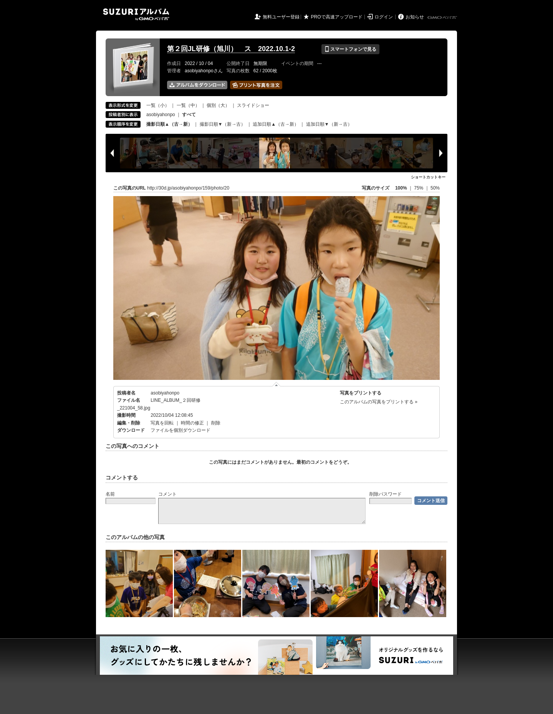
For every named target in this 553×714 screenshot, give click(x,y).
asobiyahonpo (160, 114)
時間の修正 (192, 423)
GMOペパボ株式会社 (442, 18)
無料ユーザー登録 (281, 17)
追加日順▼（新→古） (329, 124)
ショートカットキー (428, 177)
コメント (167, 494)
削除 (215, 423)
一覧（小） (157, 105)
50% (435, 188)
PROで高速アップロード (337, 17)
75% (419, 188)
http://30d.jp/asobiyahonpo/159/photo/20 (188, 188)
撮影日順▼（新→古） (223, 124)
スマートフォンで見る (350, 49)
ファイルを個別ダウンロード (180, 430)
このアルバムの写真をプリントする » (378, 401)
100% (401, 188)
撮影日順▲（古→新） (169, 124)
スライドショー (253, 105)
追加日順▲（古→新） (276, 124)
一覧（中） (188, 105)
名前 (110, 494)
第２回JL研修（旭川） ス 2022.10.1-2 (231, 49)
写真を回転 (162, 423)
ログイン (383, 17)
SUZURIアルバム (136, 14)
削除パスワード (385, 494)
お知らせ (415, 17)
